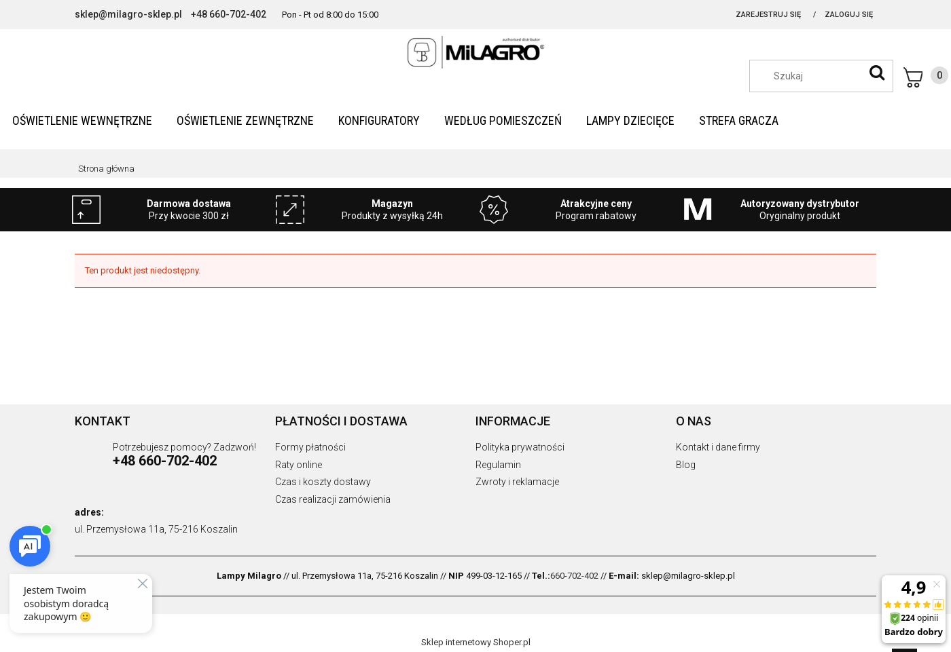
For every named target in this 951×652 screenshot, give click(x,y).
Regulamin (498, 464)
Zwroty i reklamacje (517, 481)
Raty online (298, 464)
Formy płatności (310, 447)
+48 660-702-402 (228, 14)
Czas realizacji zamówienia (333, 499)
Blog (686, 464)
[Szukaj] (877, 72)
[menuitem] (82, 120)
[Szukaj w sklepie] (828, 76)
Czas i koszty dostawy (323, 481)
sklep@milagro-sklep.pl (128, 14)
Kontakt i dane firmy (718, 447)
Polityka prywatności (520, 447)
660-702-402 (574, 576)
